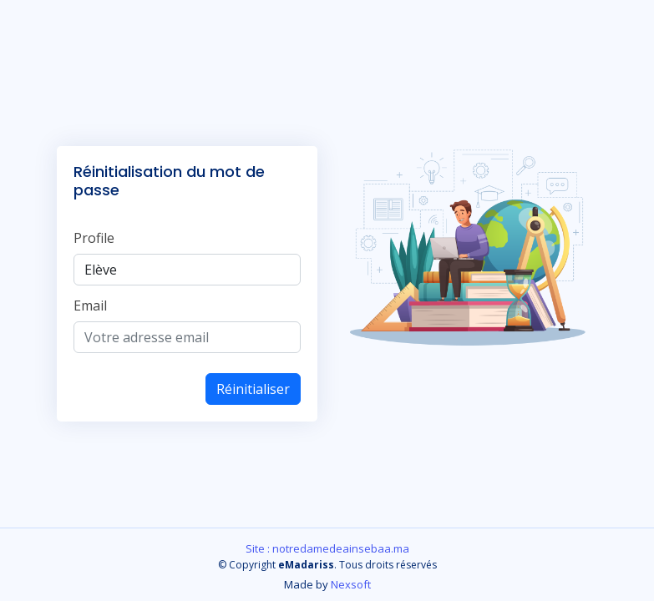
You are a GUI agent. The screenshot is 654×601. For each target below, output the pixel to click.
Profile (94, 238)
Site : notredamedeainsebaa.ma (327, 548)
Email (90, 305)
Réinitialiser (253, 389)
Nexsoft (351, 584)
